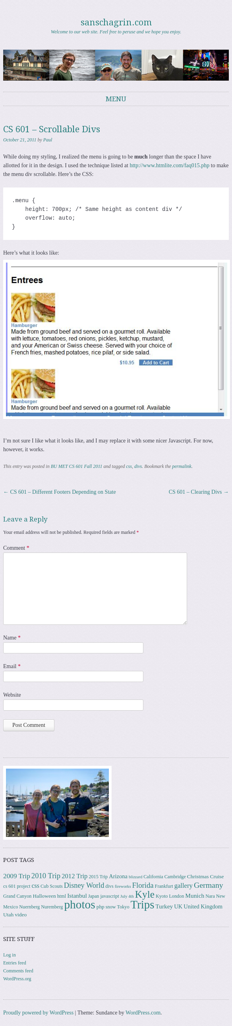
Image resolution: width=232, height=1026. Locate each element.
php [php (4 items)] (100, 907)
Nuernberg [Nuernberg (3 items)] (29, 907)
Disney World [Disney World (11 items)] (84, 885)
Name (12, 638)
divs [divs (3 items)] (109, 886)
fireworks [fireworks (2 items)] (123, 886)
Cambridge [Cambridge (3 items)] (175, 876)
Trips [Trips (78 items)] (143, 904)
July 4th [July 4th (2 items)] (127, 896)
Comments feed (18, 971)
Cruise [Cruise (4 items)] (217, 876)
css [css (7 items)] (35, 885)
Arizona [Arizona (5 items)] (118, 876)
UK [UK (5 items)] (178, 906)
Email (12, 666)
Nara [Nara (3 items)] (210, 896)
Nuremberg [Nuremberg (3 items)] (52, 907)
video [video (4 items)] (21, 915)
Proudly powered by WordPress (38, 1013)
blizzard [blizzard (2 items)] (135, 877)
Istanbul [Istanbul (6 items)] (77, 895)
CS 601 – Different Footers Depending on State (59, 492)
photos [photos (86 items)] (79, 904)
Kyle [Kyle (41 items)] (145, 894)
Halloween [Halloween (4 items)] (44, 896)
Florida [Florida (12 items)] (143, 885)
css (129, 466)
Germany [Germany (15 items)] (208, 885)
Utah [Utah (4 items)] (8, 915)
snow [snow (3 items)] (111, 907)
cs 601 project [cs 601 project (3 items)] (16, 886)
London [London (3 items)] (176, 896)
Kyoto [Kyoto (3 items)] (162, 896)
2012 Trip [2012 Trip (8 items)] (74, 876)
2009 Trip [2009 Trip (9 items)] (16, 876)
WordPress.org (17, 979)
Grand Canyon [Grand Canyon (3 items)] (17, 896)
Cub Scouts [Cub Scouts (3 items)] (52, 886)
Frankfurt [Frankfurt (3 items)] (164, 886)
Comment (16, 548)
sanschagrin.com (116, 22)
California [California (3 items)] (153, 876)
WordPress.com (143, 1013)
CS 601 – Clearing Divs (199, 492)
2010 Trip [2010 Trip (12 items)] (45, 875)
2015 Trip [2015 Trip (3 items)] (98, 876)
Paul (47, 140)
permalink (181, 466)
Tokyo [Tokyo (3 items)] (123, 907)
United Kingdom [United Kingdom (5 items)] (203, 906)
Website (12, 695)
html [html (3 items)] (61, 896)
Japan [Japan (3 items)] (93, 896)
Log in (9, 955)
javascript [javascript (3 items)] (109, 896)
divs (138, 466)
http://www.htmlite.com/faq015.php (169, 165)
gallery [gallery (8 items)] (183, 885)
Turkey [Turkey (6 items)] (164, 906)
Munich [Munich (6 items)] (194, 895)
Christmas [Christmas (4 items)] (198, 876)
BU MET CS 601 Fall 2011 (76, 466)
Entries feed (14, 963)
